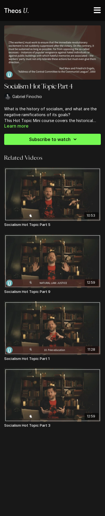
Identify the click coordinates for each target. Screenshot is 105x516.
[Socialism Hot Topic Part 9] (52, 292)
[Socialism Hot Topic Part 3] (52, 425)
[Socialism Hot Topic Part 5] (52, 225)
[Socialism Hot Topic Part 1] (52, 359)
